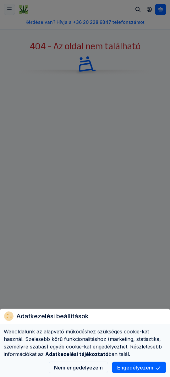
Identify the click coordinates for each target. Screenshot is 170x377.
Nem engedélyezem (78, 367)
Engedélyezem (139, 367)
